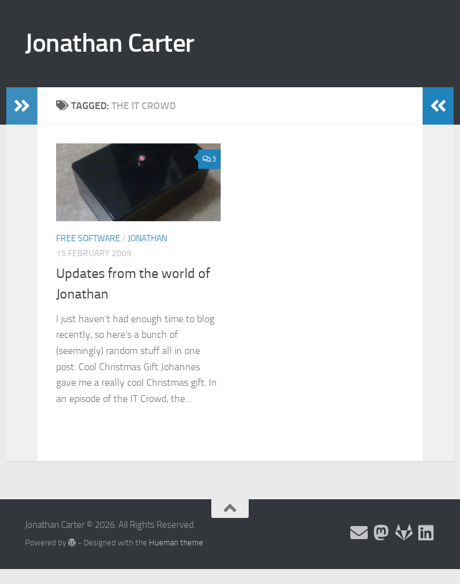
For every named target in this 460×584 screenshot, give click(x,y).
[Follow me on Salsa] (404, 533)
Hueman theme (176, 542)
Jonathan (147, 238)
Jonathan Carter (109, 43)
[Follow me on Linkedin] (426, 533)
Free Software (88, 238)
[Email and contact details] (359, 533)
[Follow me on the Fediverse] (381, 533)
